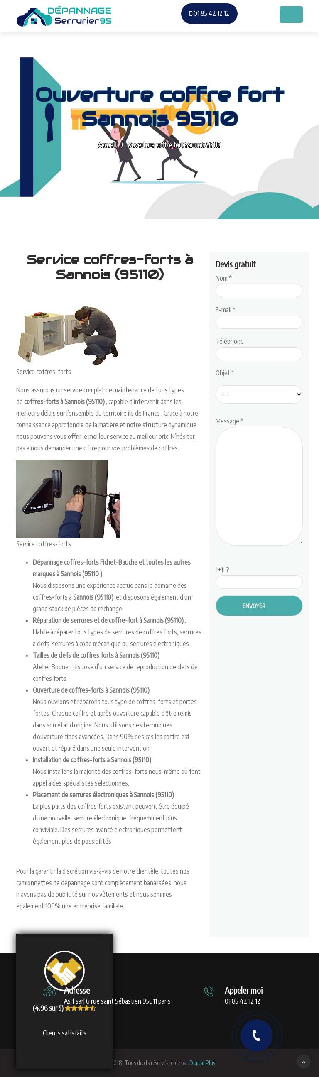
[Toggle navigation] (291, 14)
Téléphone (259, 347)
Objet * (225, 373)
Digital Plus (202, 1062)
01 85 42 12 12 (209, 13)
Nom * (259, 284)
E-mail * (259, 316)
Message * (259, 482)
